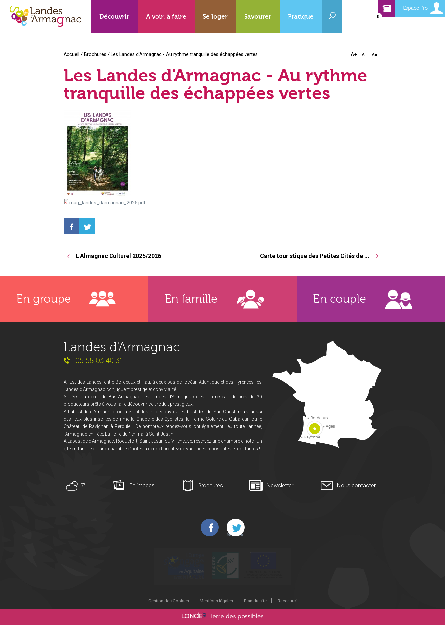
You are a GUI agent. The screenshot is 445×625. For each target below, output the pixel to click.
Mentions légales (216, 601)
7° (83, 486)
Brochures (95, 54)
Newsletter (279, 485)
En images (142, 485)
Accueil (71, 54)
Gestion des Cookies (168, 601)
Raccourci (287, 601)
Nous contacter (356, 485)
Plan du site (255, 601)
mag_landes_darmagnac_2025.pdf (107, 203)
